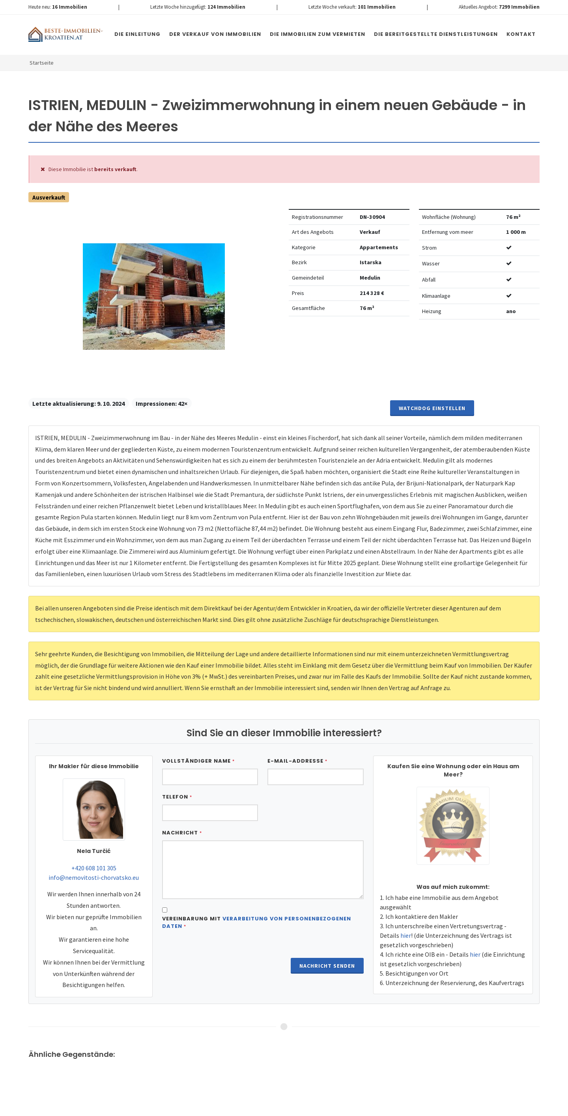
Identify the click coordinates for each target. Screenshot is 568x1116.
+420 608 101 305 (93, 868)
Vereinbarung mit (256, 922)
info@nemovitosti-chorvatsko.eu (94, 877)
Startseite (42, 62)
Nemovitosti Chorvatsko (231, 1107)
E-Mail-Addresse (297, 761)
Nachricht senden (327, 965)
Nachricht (182, 832)
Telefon (177, 797)
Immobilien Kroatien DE (169, 1107)
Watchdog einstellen (432, 408)
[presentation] (222, 956)
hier (405, 935)
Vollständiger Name (198, 761)
